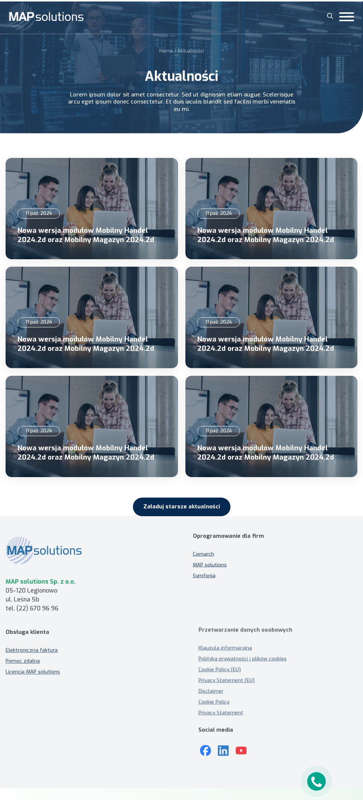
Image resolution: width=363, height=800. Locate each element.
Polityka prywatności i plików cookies (242, 658)
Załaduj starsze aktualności (181, 506)
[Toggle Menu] (346, 16)
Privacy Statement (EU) (226, 680)
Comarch (203, 549)
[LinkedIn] (223, 747)
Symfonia (204, 571)
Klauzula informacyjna (225, 647)
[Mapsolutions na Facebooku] (205, 747)
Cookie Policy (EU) (219, 669)
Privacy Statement (220, 712)
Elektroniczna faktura (32, 654)
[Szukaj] (330, 16)
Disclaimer (210, 691)
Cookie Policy (213, 701)
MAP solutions (210, 560)
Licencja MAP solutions (33, 675)
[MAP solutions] (45, 17)
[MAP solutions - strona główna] (88, 554)
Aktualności (190, 50)
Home (166, 50)
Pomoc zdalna (23, 664)
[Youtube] (241, 747)
